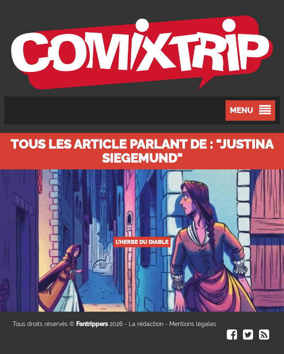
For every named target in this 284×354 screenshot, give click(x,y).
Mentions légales (192, 324)
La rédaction (146, 324)
